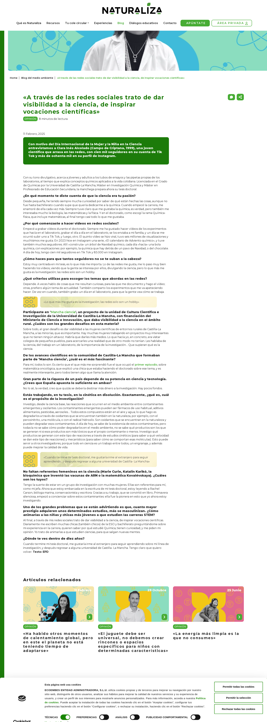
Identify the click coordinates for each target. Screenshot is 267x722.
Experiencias (103, 23)
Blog (120, 23)
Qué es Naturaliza (28, 23)
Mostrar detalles (55, 715)
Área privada (232, 23)
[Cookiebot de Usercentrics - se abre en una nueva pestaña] (22, 715)
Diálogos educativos (143, 23)
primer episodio (146, 364)
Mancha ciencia (63, 312)
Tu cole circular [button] (76, 23)
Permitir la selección (238, 690)
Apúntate (196, 23)
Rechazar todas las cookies (238, 701)
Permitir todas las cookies (238, 679)
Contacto (170, 23)
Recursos (53, 23)
